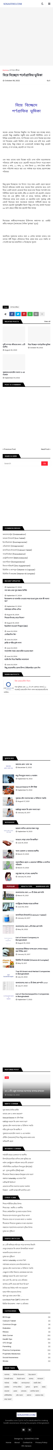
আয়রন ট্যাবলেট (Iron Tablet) (14, 538)
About (17, 1442)
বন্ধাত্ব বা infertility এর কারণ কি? (14, 1260)
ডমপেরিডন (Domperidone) (14, 562)
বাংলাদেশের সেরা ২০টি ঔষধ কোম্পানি (29, 926)
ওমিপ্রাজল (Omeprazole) (13, 546)
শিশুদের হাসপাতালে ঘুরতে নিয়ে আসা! (16, 1215)
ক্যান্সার (31, 1379)
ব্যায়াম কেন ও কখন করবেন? (12, 1113)
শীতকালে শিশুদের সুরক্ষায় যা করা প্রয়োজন (18, 1223)
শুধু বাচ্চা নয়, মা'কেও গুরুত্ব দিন (27, 873)
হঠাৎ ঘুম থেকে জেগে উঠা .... (12, 1295)
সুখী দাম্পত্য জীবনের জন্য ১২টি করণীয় (14, 345)
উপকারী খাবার (8, 1379)
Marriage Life (42, 886)
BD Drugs (26, 1317)
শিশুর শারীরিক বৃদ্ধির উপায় (12, 1203)
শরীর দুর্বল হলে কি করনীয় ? (12, 1129)
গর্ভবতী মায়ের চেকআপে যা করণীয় (15, 1154)
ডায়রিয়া (6, 1387)
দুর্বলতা (28, 1387)
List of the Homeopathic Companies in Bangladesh (32, 995)
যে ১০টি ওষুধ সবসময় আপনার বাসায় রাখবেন (24, 1091)
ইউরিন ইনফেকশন (18, 1374)
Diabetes (26, 1328)
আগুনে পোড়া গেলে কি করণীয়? (27, 840)
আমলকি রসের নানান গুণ (12, 1252)
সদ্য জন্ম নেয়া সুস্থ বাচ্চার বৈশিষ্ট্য (16, 590)
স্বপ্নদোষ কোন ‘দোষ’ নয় (24, 764)
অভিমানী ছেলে (8, 1141)
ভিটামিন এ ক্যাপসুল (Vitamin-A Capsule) (19, 569)
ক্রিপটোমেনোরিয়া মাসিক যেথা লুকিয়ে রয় (17, 1158)
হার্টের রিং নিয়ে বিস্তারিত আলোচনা (17, 659)
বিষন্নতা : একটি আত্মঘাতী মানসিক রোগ (16, 1190)
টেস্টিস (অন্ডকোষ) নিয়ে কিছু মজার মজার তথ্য (19, 1137)
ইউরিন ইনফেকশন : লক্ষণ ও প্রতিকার (15, 1303)
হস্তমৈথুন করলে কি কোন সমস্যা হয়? (28, 809)
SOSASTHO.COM (32, 1438)
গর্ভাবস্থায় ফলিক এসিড (13, 609)
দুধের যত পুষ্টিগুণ (9, 1231)
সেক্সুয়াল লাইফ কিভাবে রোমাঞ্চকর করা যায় (18, 1272)
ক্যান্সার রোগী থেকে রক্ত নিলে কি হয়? (16, 1284)
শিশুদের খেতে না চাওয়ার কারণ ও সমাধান (17, 1219)
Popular (11, 886)
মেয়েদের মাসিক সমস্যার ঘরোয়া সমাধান (16, 1186)
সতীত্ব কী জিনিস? (9, 1182)
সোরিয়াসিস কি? (10, 634)
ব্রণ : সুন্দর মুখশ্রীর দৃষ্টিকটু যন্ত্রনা (13, 1170)
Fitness (26, 1332)
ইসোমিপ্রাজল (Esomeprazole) (15, 542)
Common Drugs (26, 1324)
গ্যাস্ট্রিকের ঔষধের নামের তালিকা (27, 904)
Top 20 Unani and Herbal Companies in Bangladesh (33, 972)
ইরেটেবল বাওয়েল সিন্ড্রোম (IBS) (16, 626)
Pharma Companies (26, 1350)
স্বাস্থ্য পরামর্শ (7, 1399)
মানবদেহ (23, 1391)
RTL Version (26, 1446)
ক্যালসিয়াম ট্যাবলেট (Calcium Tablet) (17, 550)
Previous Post (10, 449)
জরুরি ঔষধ (37, 1383)
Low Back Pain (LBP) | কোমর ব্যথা (16, 1299)
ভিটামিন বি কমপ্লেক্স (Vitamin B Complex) (32, 960)
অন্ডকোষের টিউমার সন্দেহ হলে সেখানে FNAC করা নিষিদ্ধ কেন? (32, 950)
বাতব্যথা (6, 1391)
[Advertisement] (26, 36)
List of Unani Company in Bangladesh (27, 938)
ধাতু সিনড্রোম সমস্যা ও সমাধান (26, 775)
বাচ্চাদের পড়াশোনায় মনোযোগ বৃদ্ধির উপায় (17, 1227)
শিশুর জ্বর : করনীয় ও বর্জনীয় (13, 1207)
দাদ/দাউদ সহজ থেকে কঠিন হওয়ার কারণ (19, 651)
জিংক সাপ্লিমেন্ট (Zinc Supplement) (16, 565)
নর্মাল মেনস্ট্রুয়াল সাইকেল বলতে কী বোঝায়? (18, 1162)
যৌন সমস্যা (19, 1395)
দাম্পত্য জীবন (14, 70)
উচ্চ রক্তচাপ (32, 1374)
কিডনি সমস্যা (21, 1379)
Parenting (26, 1346)
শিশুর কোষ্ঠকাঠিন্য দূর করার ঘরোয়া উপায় (17, 1211)
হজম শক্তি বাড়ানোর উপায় (12, 1292)
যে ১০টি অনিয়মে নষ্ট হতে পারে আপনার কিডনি (19, 1244)
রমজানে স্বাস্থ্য (39, 1395)
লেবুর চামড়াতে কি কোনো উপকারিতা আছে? (18, 1248)
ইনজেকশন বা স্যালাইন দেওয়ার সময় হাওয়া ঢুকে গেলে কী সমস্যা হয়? (27, 600)
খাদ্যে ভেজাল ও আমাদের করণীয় (27, 851)
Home (5, 70)
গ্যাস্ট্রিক (15, 1383)
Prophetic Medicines (26, 1353)
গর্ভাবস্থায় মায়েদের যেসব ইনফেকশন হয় (16, 1264)
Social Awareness (26, 1357)
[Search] (22, 463)
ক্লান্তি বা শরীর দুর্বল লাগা (13, 643)
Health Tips (26, 886)
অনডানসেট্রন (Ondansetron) (14, 534)
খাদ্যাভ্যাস (40, 1379)
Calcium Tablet (26, 1321)
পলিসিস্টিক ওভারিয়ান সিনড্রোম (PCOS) (17, 1166)
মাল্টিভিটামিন (8, 1395)
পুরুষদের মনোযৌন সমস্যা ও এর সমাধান (14, 373)
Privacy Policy (41, 1442)
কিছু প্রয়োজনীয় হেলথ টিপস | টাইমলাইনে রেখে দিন (22, 668)
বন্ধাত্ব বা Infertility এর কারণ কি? (14, 1178)
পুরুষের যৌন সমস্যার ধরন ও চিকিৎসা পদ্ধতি (31, 798)
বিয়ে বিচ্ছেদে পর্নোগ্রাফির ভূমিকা (39, 344)
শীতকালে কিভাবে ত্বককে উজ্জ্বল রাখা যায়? (18, 1174)
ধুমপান (36, 1387)
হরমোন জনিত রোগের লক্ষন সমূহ (27, 828)
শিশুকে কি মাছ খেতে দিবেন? (14, 618)
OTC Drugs (26, 1342)
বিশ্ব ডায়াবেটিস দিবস (22, 681)
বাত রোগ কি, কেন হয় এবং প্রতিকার (15, 1280)
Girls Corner (26, 1335)
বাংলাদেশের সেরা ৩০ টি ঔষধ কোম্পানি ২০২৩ (32, 983)
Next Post (45, 449)
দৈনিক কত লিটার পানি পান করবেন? (15, 1288)
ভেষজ (15, 1391)
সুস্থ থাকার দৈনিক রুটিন (11, 1110)
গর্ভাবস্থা (6, 1383)
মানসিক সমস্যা (34, 1391)
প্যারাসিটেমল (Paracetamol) (14, 554)
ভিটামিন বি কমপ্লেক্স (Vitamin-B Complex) (19, 573)
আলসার (6, 1374)
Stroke (26, 1361)
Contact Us (27, 1442)
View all (47, 321)
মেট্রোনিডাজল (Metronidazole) (15, 558)
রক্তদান (29, 1395)
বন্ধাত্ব (43, 1387)
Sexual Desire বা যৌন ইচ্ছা (26, 787)
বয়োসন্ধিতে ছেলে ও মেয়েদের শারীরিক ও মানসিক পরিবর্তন (33, 863)
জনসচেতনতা (25, 1383)
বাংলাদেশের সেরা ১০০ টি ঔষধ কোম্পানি (30, 892)
